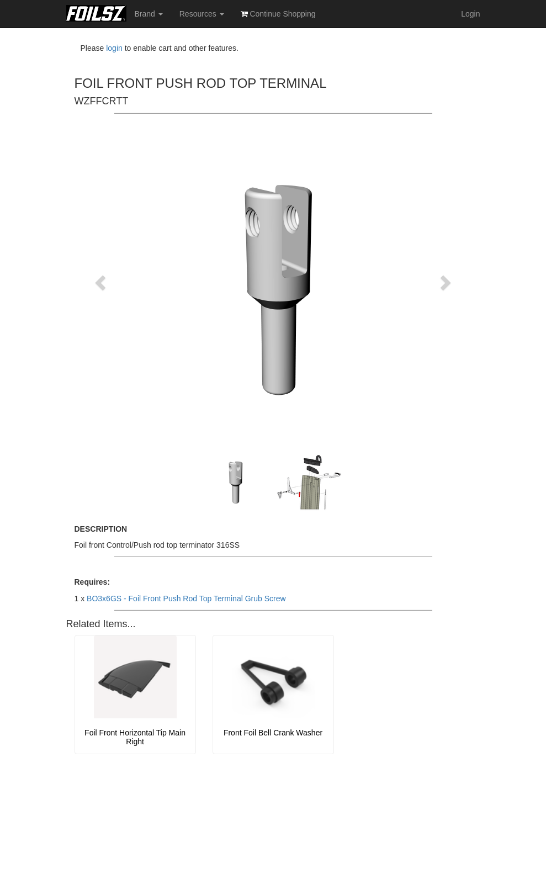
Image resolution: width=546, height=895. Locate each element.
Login (470, 13)
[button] (102, 282)
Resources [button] (201, 13)
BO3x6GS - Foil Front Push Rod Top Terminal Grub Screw (186, 598)
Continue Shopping (278, 13)
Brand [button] (149, 13)
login (114, 48)
